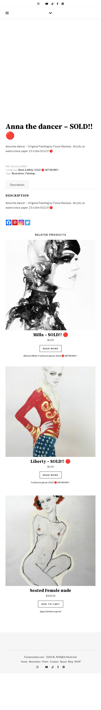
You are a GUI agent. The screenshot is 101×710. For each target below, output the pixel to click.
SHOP (77, 698)
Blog (70, 698)
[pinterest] (63, 3)
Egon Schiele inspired (50, 647)
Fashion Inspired (46, 392)
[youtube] (47, 3)
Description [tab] (17, 221)
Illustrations (18, 209)
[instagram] (38, 3)
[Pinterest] (15, 259)
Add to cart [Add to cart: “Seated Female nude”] (50, 640)
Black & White (25, 206)
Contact (54, 698)
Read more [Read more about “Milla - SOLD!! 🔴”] (50, 385)
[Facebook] (8, 259)
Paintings (30, 209)
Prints (45, 698)
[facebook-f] (58, 3)
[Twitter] (27, 259)
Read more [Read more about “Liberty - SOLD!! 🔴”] (50, 511)
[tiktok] (52, 3)
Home (24, 698)
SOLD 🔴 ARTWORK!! (46, 206)
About (63, 698)
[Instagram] (21, 259)
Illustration (35, 698)
